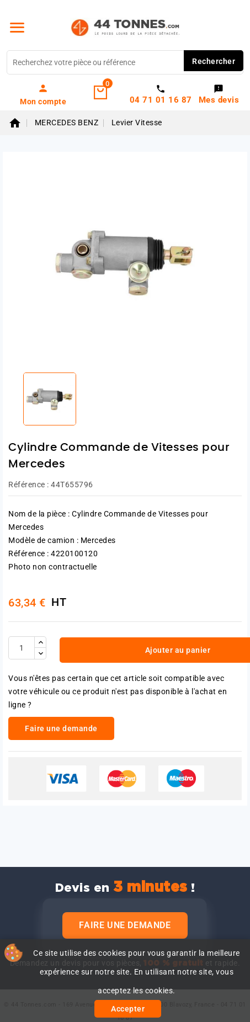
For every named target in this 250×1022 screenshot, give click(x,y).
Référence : (28, 484)
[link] (43, 94)
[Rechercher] (125, 62)
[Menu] (17, 27)
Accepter (128, 1008)
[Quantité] (21, 647)
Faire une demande (125, 925)
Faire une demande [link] (61, 728)
